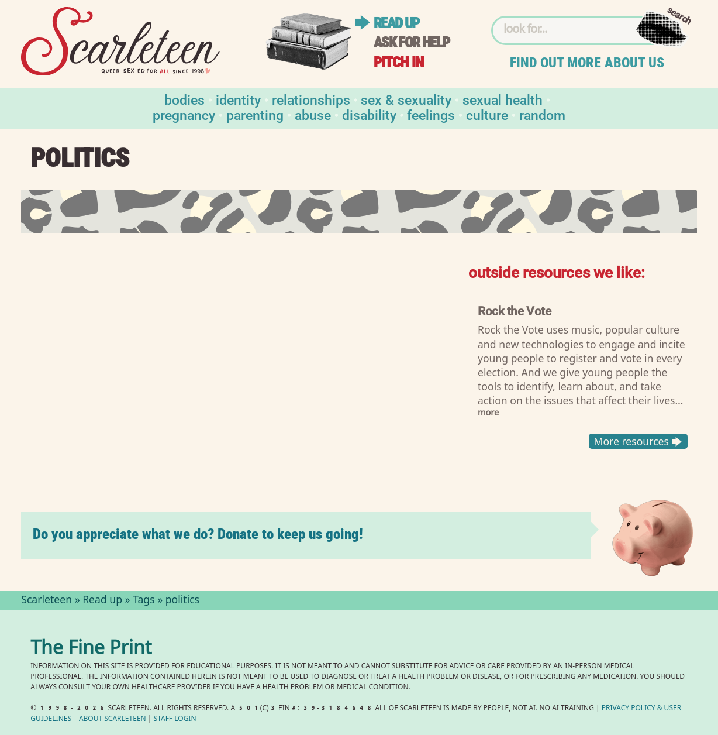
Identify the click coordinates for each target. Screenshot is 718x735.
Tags (144, 601)
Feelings (431, 114)
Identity (238, 99)
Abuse (313, 114)
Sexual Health (502, 99)
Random (542, 114)
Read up (396, 23)
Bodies (184, 99)
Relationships (311, 99)
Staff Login (175, 719)
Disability (369, 114)
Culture (487, 114)
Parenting (255, 114)
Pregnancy (184, 114)
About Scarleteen (112, 719)
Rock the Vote (514, 310)
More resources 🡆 (638, 441)
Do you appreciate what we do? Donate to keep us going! (198, 534)
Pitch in (399, 62)
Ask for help (412, 42)
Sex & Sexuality (406, 99)
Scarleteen (46, 601)
